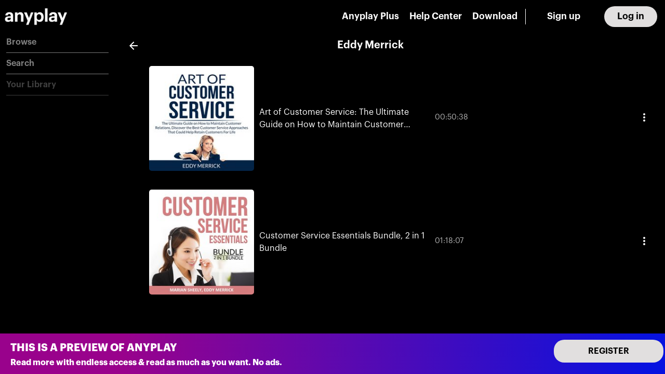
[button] (57, 42)
